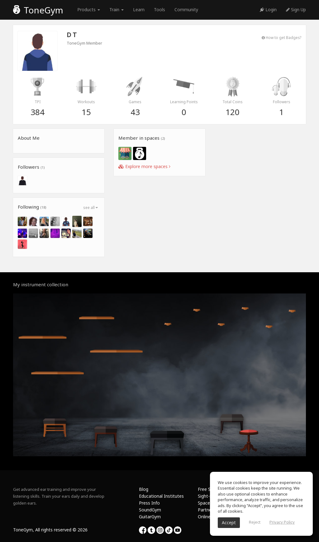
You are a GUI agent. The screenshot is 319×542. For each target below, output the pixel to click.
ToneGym (38, 10)
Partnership (209, 510)
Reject (254, 522)
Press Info (149, 503)
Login (268, 9)
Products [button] (88, 9)
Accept (229, 522)
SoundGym (150, 510)
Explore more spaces (144, 166)
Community (186, 9)
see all (90, 207)
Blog (143, 489)
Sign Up (296, 9)
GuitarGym (150, 517)
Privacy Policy (282, 522)
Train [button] (116, 9)
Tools (159, 9)
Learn (139, 9)
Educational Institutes (161, 496)
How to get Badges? (281, 37)
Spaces (205, 503)
